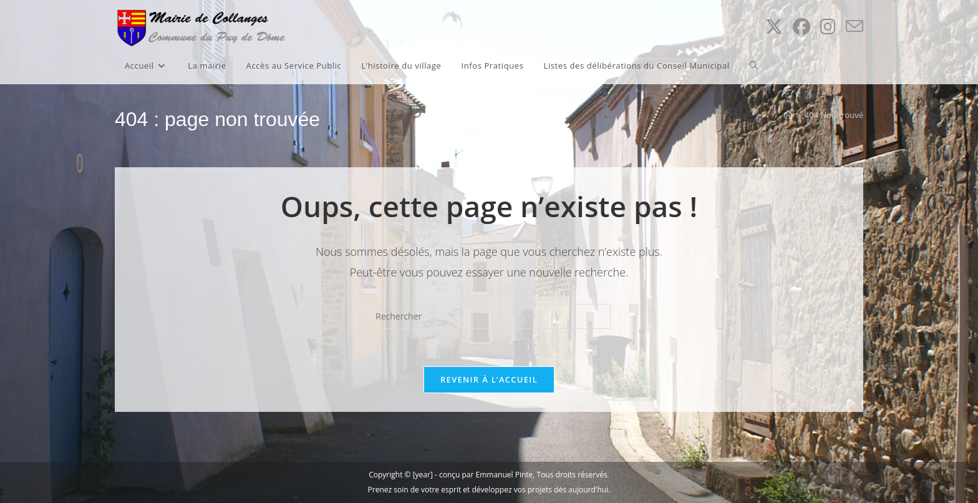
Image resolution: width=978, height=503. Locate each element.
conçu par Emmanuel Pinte (486, 474)
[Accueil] (788, 114)
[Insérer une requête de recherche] (489, 316)
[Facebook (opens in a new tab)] (801, 26)
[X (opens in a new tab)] (774, 26)
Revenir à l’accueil (489, 379)
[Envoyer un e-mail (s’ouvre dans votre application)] (854, 26)
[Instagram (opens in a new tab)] (828, 26)
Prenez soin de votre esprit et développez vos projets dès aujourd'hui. (489, 489)
